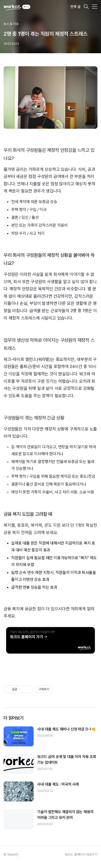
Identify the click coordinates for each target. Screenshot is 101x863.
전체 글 (75, 7)
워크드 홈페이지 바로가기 (81, 854)
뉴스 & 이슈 (11, 24)
